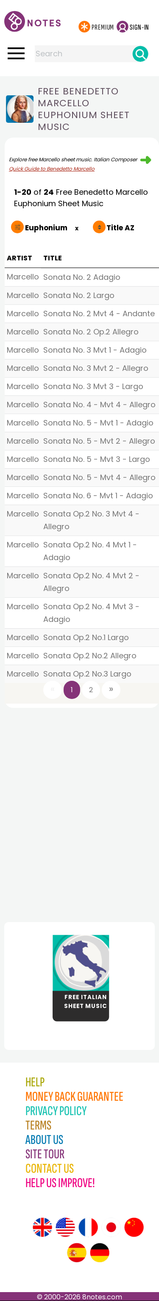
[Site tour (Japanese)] (111, 1227)
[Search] (140, 54)
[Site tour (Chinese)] (134, 1227)
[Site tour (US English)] (65, 1227)
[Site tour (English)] (42, 1227)
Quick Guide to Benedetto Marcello (52, 168)
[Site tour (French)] (88, 1227)
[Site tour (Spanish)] (76, 1252)
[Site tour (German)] (99, 1252)
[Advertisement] (79, 812)
